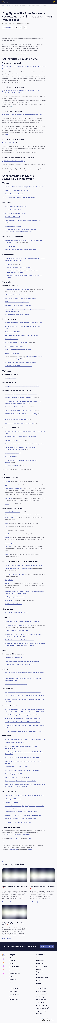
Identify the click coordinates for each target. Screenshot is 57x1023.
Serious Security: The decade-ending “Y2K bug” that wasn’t (22, 757)
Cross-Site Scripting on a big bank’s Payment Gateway (21, 394)
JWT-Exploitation (10, 583)
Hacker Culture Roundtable (13, 226)
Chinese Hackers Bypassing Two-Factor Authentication (27, 711)
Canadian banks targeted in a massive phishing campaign (21, 715)
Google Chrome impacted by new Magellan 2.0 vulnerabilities (23, 692)
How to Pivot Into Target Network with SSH (18, 305)
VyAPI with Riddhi (10, 246)
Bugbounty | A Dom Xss (12, 453)
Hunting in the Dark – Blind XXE (14, 92)
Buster (7, 527)
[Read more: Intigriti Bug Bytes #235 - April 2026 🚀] (42, 875)
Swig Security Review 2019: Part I (14, 777)
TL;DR (13, 748)
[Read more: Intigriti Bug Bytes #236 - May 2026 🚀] (14, 875)
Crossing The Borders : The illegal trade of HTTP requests (22, 621)
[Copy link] (25, 27)
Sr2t (6, 485)
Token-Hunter (9, 488)
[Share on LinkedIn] (21, 27)
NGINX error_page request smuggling (16, 419)
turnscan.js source (14, 636)
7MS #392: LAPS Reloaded (12, 217)
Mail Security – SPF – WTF (12, 332)
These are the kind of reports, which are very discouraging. (22, 661)
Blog (3, 5)
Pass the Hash (25, 359)
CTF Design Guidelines (11, 802)
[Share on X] (16, 27)
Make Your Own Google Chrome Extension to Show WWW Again (23, 322)
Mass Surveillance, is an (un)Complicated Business (19, 640)
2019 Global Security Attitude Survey (16, 684)
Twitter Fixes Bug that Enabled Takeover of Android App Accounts (24, 695)
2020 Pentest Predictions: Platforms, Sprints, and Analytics (22, 770)
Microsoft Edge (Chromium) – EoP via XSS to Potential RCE (22, 90)
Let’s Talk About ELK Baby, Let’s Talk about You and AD (21, 249)
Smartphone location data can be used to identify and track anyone (25, 739)
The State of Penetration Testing (23, 232)
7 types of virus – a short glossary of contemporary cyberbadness (24, 795)
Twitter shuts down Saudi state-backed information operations (23, 731)
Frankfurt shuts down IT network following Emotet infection (23, 718)
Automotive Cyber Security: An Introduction (18, 568)
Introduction (18, 488)
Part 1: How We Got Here (26, 645)
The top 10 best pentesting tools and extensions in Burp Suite (23, 565)
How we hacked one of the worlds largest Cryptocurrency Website (24, 444)
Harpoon (7, 537)
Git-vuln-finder (9, 517)
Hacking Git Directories (11, 339)
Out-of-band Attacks (10, 143)
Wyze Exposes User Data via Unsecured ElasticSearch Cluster (22, 722)
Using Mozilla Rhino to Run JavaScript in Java (17, 289)
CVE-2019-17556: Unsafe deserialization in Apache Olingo (21, 414)
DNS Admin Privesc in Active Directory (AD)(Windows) (20, 362)
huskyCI (7, 534)
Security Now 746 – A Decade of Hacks (16, 206)
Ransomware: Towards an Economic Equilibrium (18, 822)
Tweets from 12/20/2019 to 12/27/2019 (18, 835)
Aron (6, 523)
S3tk (6, 530)
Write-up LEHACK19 (10, 378)
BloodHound (31, 357)
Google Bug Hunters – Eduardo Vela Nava (19, 267)
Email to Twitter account (12, 353)
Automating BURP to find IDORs (14, 346)
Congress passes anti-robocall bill (14, 742)
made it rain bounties (22, 76)
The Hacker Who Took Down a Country (16, 766)
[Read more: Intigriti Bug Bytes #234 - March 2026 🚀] (14, 912)
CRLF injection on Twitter (12, 466)
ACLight (7, 554)
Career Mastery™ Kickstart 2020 (14, 574)
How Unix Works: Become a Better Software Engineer (20, 298)
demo (6, 134)
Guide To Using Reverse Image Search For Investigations (21, 335)
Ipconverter (8, 498)
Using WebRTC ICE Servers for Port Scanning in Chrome (21, 634)
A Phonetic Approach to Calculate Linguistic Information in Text (23, 114)
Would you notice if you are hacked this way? (18, 349)
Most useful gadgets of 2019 (13, 774)
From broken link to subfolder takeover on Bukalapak (20, 437)
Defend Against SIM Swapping (13, 799)
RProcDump (8, 546)
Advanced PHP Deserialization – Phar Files (17, 190)
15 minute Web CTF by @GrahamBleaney (16, 613)
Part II (27, 777)
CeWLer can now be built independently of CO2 (19, 665)
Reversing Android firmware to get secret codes (19, 410)
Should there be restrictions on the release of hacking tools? (23, 815)
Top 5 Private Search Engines (13, 604)
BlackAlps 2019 (9, 264)
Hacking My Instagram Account (14, 194)
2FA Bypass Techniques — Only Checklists (17, 302)
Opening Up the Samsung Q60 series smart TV (18, 625)
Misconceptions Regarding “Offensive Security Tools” (20, 819)
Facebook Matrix (9, 600)
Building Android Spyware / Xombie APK (16, 631)
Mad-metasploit (9, 543)
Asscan (7, 504)
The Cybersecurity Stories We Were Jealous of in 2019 (20, 781)
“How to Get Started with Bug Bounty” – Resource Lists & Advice (24, 187)
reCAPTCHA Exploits (11, 456)
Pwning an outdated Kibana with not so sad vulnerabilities (22, 386)
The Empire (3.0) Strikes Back (13, 657)
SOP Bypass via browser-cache (14, 440)
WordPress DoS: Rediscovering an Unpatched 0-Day (20, 397)
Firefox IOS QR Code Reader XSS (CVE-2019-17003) (19, 423)
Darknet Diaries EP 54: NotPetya (14, 210)
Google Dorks (9, 580)
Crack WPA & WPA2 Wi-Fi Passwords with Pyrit (18, 366)
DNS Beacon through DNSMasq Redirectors (17, 314)
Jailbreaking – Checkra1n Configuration (16, 295)
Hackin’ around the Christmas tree (15, 407)
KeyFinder (8, 481)
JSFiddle (23, 636)
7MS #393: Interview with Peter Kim (15, 213)
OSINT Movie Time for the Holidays (14, 161)
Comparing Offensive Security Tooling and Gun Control (21, 811)
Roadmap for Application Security (14, 597)
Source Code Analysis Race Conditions (16, 342)
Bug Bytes (8, 5)
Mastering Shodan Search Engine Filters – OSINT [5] (20, 197)
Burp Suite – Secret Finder (12, 512)
